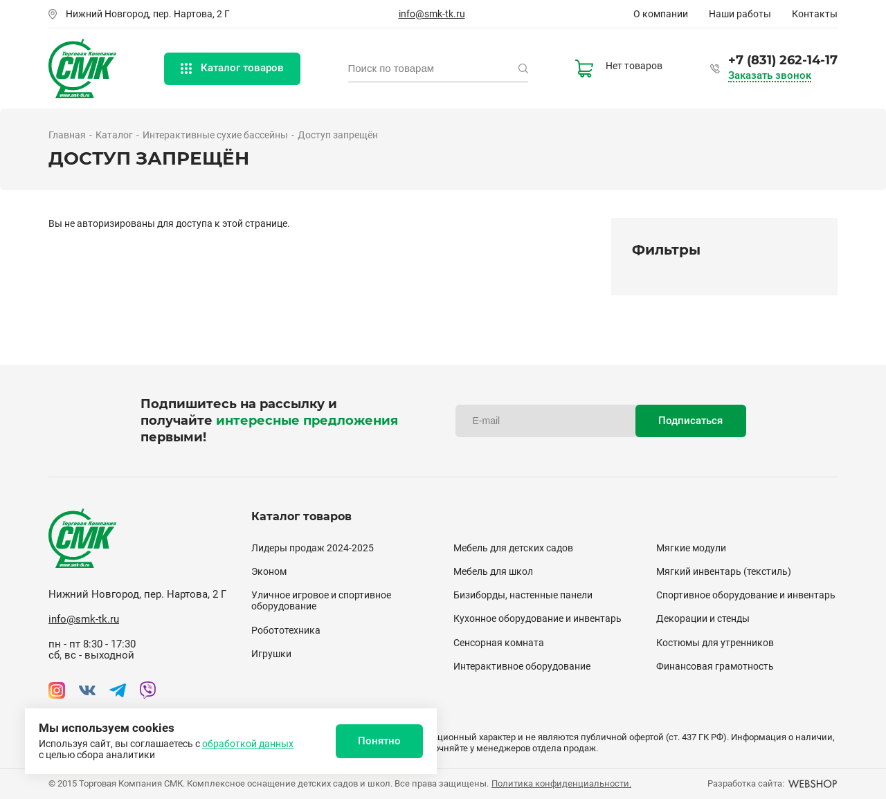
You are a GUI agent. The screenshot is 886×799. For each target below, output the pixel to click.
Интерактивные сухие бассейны (215, 134)
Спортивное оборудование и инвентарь (745, 594)
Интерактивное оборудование (521, 666)
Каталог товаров (232, 68)
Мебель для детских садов (513, 547)
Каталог (114, 134)
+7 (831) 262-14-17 (783, 60)
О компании (660, 13)
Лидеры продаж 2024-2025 (312, 547)
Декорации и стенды (703, 618)
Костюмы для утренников (715, 642)
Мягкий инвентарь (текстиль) (723, 571)
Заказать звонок (769, 76)
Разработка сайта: (772, 783)
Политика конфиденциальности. (561, 783)
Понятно (379, 741)
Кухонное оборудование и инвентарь (537, 618)
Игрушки (271, 653)
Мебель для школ (493, 571)
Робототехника (285, 630)
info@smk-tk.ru (432, 13)
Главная (67, 134)
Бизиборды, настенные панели (523, 594)
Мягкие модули (691, 547)
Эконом (269, 571)
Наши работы (740, 13)
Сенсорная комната (498, 642)
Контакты (815, 13)
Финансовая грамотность (715, 666)
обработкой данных (247, 743)
